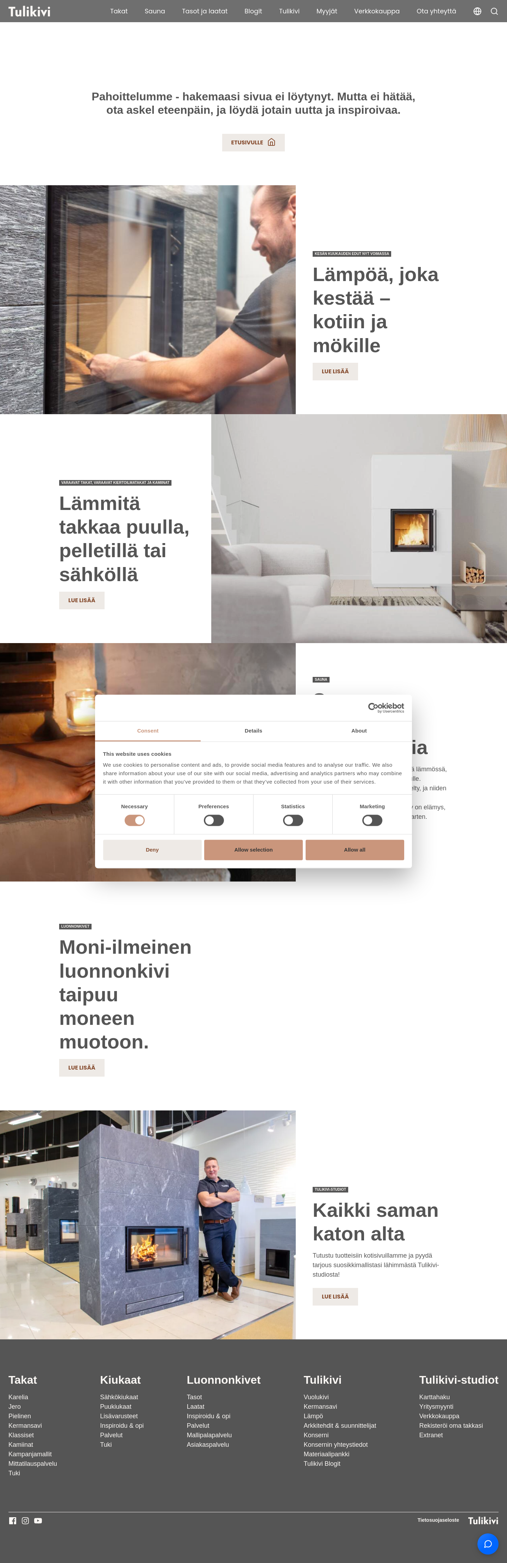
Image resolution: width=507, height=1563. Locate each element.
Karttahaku (434, 1397)
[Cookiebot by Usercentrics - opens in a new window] (373, 708)
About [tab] (359, 731)
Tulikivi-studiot (459, 1380)
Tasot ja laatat (205, 11)
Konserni (315, 1435)
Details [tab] (253, 731)
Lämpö (313, 1416)
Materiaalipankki (326, 1454)
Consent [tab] (148, 731)
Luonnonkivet (224, 1380)
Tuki (14, 1473)
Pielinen (19, 1416)
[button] (494, 11)
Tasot (194, 1397)
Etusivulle (253, 142)
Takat (119, 11)
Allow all (354, 850)
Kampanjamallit (30, 1454)
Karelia (18, 1397)
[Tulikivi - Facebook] (12, 1521)
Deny (152, 850)
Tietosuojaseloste (438, 1520)
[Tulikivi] (38, 11)
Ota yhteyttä (436, 11)
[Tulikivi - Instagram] (25, 1521)
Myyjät (327, 11)
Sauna (155, 11)
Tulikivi (289, 11)
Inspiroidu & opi (122, 1425)
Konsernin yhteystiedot (335, 1444)
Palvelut (111, 1435)
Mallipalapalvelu (209, 1435)
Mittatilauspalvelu (32, 1463)
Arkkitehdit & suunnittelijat (339, 1425)
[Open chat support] (488, 1544)
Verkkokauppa (377, 11)
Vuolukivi (315, 1397)
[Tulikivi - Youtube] (38, 1521)
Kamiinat (20, 1444)
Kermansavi (25, 1425)
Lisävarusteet (119, 1416)
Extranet (431, 1435)
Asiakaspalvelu (208, 1444)
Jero (14, 1406)
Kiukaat (120, 1380)
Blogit (253, 11)
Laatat (196, 1406)
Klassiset (21, 1435)
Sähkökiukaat (119, 1397)
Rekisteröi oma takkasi (451, 1425)
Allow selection (253, 850)
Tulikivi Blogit (321, 1463)
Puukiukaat (115, 1406)
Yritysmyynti (436, 1406)
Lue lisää (335, 371)
